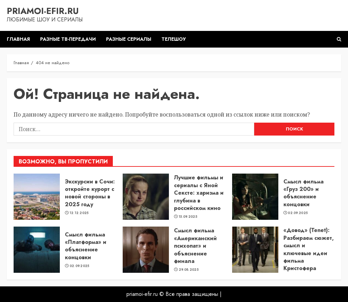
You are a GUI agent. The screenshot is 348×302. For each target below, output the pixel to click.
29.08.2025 (188, 269)
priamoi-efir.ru (43, 11)
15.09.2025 (188, 216)
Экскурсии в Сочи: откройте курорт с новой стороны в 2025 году (90, 193)
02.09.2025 (298, 213)
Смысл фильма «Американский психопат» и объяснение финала (195, 246)
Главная (18, 39)
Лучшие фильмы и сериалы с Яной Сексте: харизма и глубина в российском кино (199, 193)
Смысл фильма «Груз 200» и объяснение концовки (303, 193)
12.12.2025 (79, 213)
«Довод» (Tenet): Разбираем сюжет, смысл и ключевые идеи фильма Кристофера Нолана (308, 253)
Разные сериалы (128, 39)
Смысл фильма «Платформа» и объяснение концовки (85, 246)
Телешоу (173, 39)
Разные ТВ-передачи (68, 39)
